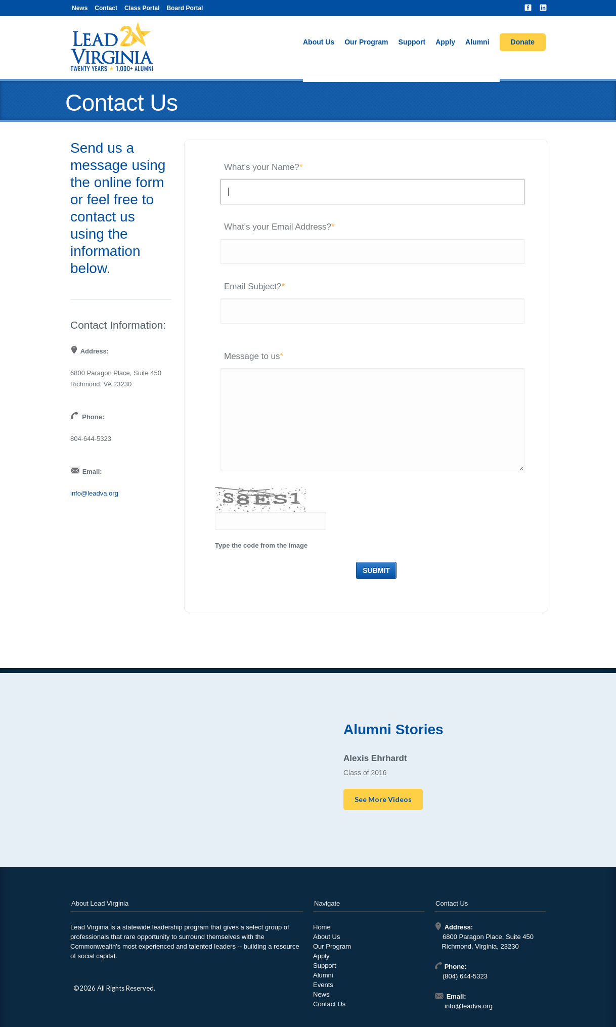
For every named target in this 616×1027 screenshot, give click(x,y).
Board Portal (184, 8)
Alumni (477, 42)
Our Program (366, 42)
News (79, 8)
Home (322, 927)
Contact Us (329, 1004)
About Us (318, 42)
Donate (523, 42)
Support (412, 42)
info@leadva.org (94, 493)
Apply (445, 42)
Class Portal (141, 8)
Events (323, 985)
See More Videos (383, 799)
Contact (106, 8)
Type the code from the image (261, 545)
